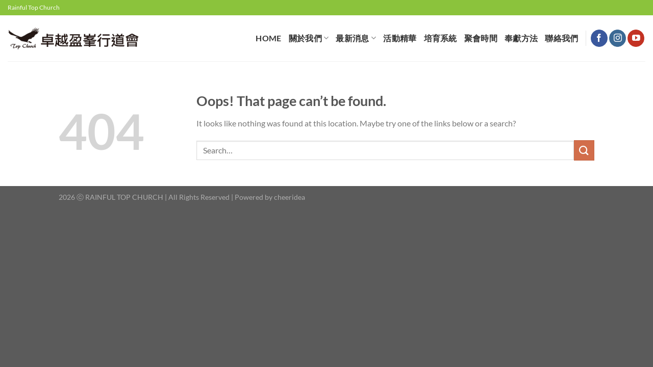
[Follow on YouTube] (635, 38)
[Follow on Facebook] (599, 38)
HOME (268, 38)
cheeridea (289, 197)
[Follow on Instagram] (617, 38)
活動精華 (399, 38)
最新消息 (356, 38)
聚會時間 (480, 38)
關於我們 (309, 38)
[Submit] (584, 150)
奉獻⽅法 (521, 38)
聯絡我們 (561, 38)
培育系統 (440, 38)
